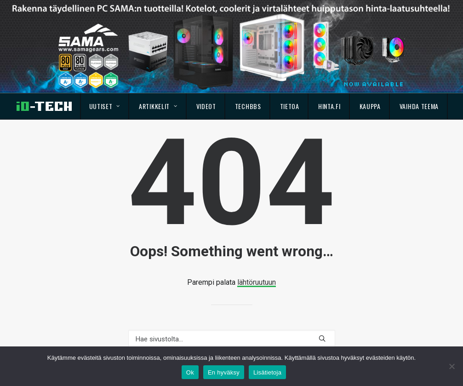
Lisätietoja (267, 372)
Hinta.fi (329, 106)
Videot (206, 106)
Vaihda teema (419, 106)
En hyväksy (224, 372)
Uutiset (104, 106)
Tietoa (289, 106)
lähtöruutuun (256, 282)
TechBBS (248, 106)
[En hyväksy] (451, 366)
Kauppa (370, 106)
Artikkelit (158, 106)
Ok (190, 372)
